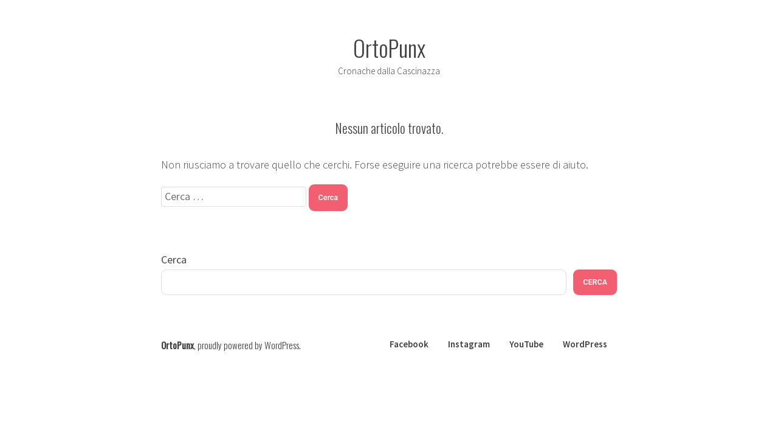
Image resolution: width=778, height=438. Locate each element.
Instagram (469, 344)
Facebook (409, 344)
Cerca (174, 259)
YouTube (526, 344)
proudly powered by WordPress (248, 345)
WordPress (585, 344)
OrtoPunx (389, 47)
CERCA (595, 282)
